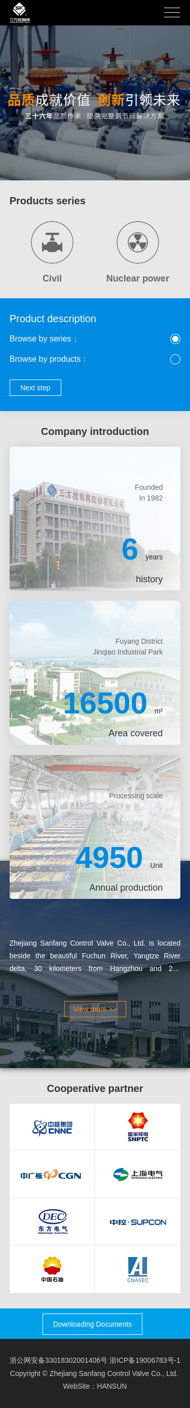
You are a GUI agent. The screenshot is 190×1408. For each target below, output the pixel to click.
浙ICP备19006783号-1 (144, 1360)
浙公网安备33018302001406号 (58, 1360)
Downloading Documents (92, 1324)
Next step (35, 388)
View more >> (95, 1009)
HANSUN (112, 1386)
